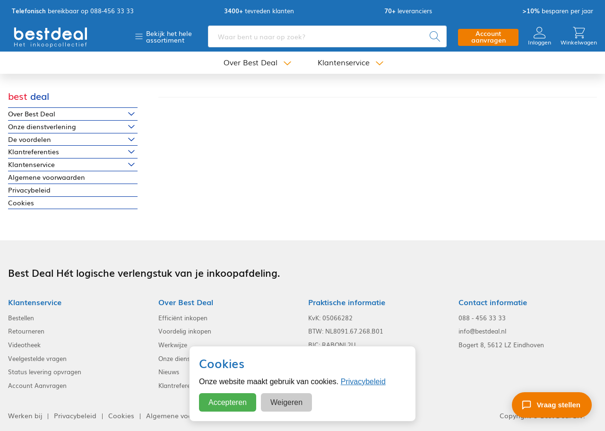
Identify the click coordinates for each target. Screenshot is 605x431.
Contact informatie (492, 302)
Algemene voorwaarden (46, 177)
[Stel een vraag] (552, 405)
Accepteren (227, 402)
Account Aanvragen (37, 385)
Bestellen (21, 318)
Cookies (21, 203)
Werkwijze (172, 345)
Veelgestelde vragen (37, 358)
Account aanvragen (488, 36)
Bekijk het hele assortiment (169, 36)
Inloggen (539, 36)
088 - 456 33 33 (482, 318)
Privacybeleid (29, 190)
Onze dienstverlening (42, 127)
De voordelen (29, 139)
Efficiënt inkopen (182, 318)
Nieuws (168, 372)
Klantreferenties (33, 152)
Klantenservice (344, 62)
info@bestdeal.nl (482, 331)
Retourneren (26, 331)
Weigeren (286, 402)
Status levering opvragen (44, 372)
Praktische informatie (346, 302)
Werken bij (25, 416)
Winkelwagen (579, 36)
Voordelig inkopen (184, 331)
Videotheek (24, 345)
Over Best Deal (250, 62)
